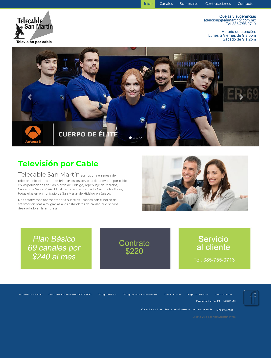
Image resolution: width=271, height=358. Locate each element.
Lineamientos (224, 309)
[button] (30, 96)
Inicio (148, 4)
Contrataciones (218, 4)
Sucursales (189, 4)
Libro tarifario (223, 294)
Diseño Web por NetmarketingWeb (214, 316)
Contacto (245, 4)
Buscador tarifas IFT (208, 301)
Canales (166, 4)
